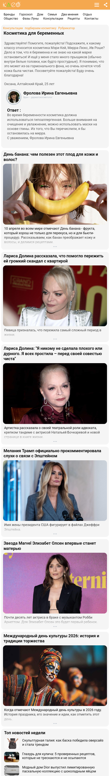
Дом (40, 14)
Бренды (9, 14)
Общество (11, 18)
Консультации (53, 18)
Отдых (87, 14)
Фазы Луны (31, 18)
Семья (52, 14)
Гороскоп (26, 14)
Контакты (91, 18)
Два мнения (69, 14)
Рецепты (74, 18)
